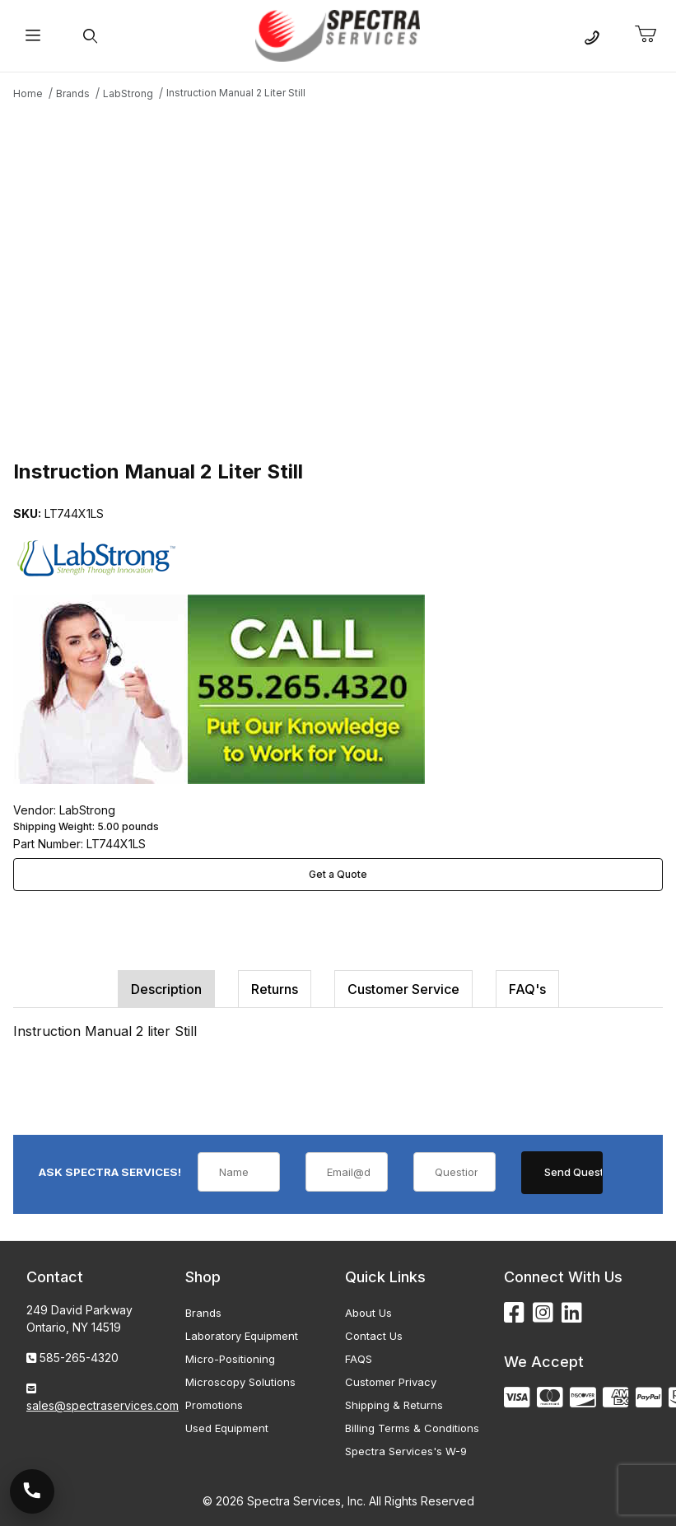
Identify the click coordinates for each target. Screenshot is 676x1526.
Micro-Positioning (230, 1358)
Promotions (214, 1405)
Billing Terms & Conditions (412, 1428)
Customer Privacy (390, 1381)
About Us (368, 1312)
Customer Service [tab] (403, 989)
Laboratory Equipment (241, 1335)
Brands (203, 1312)
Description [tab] (166, 989)
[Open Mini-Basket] (652, 34)
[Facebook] (514, 1313)
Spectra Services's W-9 (406, 1451)
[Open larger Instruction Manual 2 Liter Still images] (338, 277)
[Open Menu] (33, 36)
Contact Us (374, 1335)
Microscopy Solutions (240, 1381)
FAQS (358, 1358)
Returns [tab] (274, 989)
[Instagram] (543, 1313)
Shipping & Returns (394, 1405)
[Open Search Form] (91, 36)
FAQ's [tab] (527, 989)
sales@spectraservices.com (102, 1405)
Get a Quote (338, 874)
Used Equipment (226, 1428)
